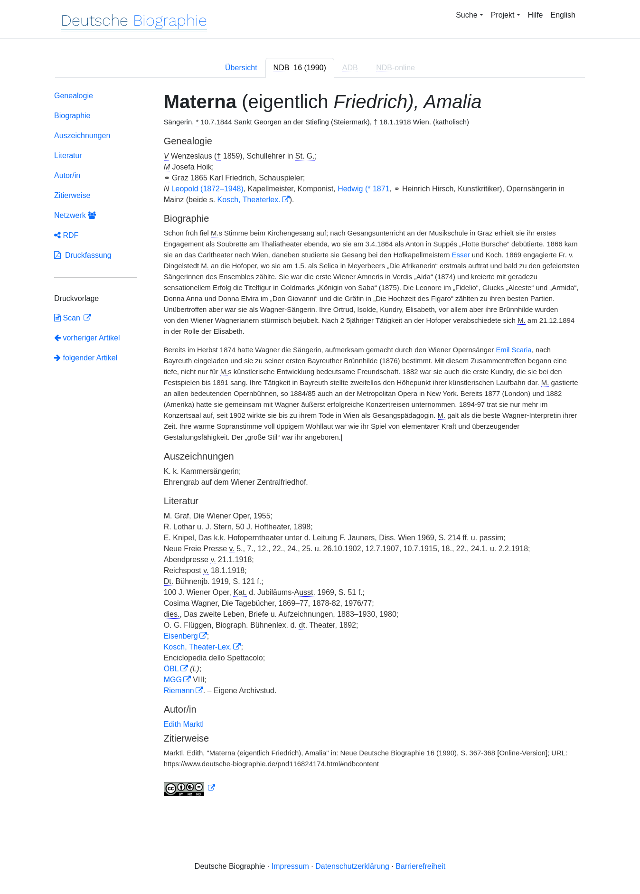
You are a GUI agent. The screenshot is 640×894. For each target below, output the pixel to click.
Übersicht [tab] (241, 68)
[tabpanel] (320, 446)
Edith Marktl (184, 724)
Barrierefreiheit (420, 866)
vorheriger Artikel (87, 338)
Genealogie (73, 96)
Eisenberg (181, 636)
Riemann (179, 691)
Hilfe (535, 15)
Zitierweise (72, 195)
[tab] (299, 68)
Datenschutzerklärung (352, 866)
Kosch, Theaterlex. (249, 200)
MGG (173, 680)
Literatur (68, 155)
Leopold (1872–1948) (207, 189)
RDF (66, 235)
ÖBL (171, 669)
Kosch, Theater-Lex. (198, 647)
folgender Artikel (85, 358)
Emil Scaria (513, 350)
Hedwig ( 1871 (363, 189)
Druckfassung (83, 255)
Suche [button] (466, 15)
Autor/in (67, 175)
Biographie (72, 116)
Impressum (290, 866)
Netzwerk (75, 215)
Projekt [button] (503, 15)
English (563, 15)
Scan (68, 318)
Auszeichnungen (82, 136)
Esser (461, 255)
